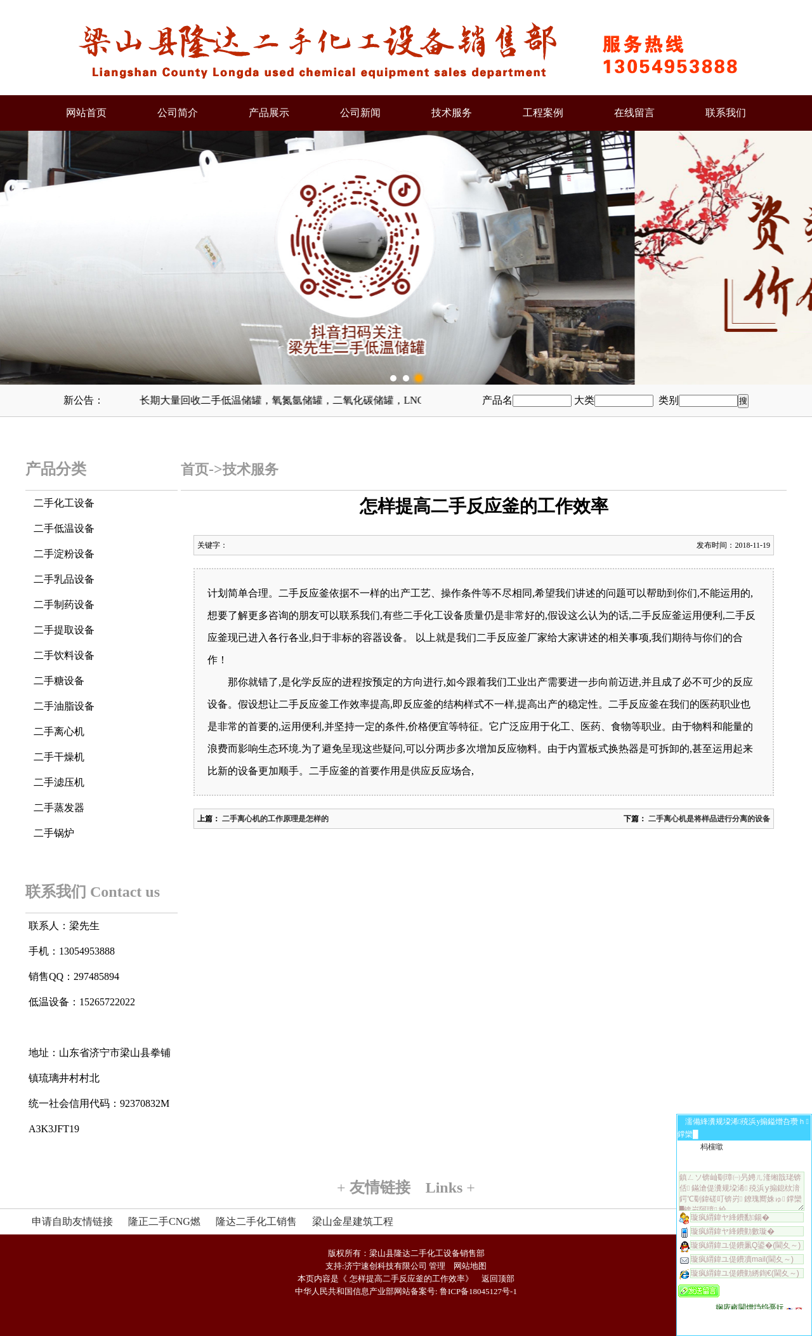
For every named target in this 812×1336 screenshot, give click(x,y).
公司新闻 (360, 112)
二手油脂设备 (64, 706)
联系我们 (725, 112)
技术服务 (451, 112)
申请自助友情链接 (72, 1221)
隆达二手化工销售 (256, 1221)
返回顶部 (497, 1278)
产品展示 (269, 112)
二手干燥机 (59, 756)
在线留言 (634, 112)
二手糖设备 (59, 680)
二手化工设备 (64, 503)
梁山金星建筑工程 (352, 1221)
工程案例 (543, 112)
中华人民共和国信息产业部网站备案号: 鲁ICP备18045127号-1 (406, 1291)
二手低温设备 (64, 528)
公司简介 (177, 112)
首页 (195, 469)
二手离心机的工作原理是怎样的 (274, 818)
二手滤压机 (59, 782)
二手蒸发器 (59, 807)
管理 (437, 1266)
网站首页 (86, 112)
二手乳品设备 (64, 579)
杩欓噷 (711, 1146)
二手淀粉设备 (64, 553)
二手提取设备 (64, 630)
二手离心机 (59, 731)
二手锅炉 (54, 833)
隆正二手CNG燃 (164, 1221)
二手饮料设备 (64, 655)
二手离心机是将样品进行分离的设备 (708, 818)
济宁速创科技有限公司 (385, 1266)
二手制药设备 (64, 604)
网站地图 (470, 1266)
